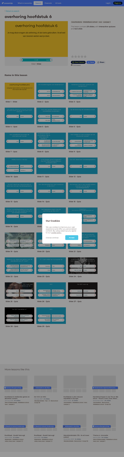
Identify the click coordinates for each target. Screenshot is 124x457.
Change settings (52, 237)
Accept (71, 238)
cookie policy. (56, 233)
